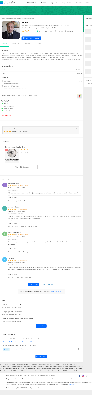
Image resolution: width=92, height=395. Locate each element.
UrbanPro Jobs (44, 375)
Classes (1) (15, 44)
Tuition (43, 3)
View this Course (21, 167)
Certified (48, 31)
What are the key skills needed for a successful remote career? (22, 342)
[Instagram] (83, 377)
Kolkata (52, 379)
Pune (46, 379)
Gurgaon (60, 379)
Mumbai (39, 379)
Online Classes (32, 3)
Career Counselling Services (15, 147)
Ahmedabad (68, 379)
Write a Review (56, 291)
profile (4, 44)
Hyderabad (31, 379)
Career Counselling (13, 190)
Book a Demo (33, 284)
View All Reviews (48, 284)
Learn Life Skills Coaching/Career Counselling (29, 339)
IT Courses (78, 3)
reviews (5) (28, 44)
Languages (53, 3)
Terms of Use (23, 375)
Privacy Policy (33, 375)
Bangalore (8, 379)
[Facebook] (79, 377)
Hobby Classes (66, 3)
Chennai (17, 379)
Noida (76, 379)
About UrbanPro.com (11, 375)
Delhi (23, 379)
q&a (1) (40, 44)
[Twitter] (87, 377)
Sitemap (53, 375)
